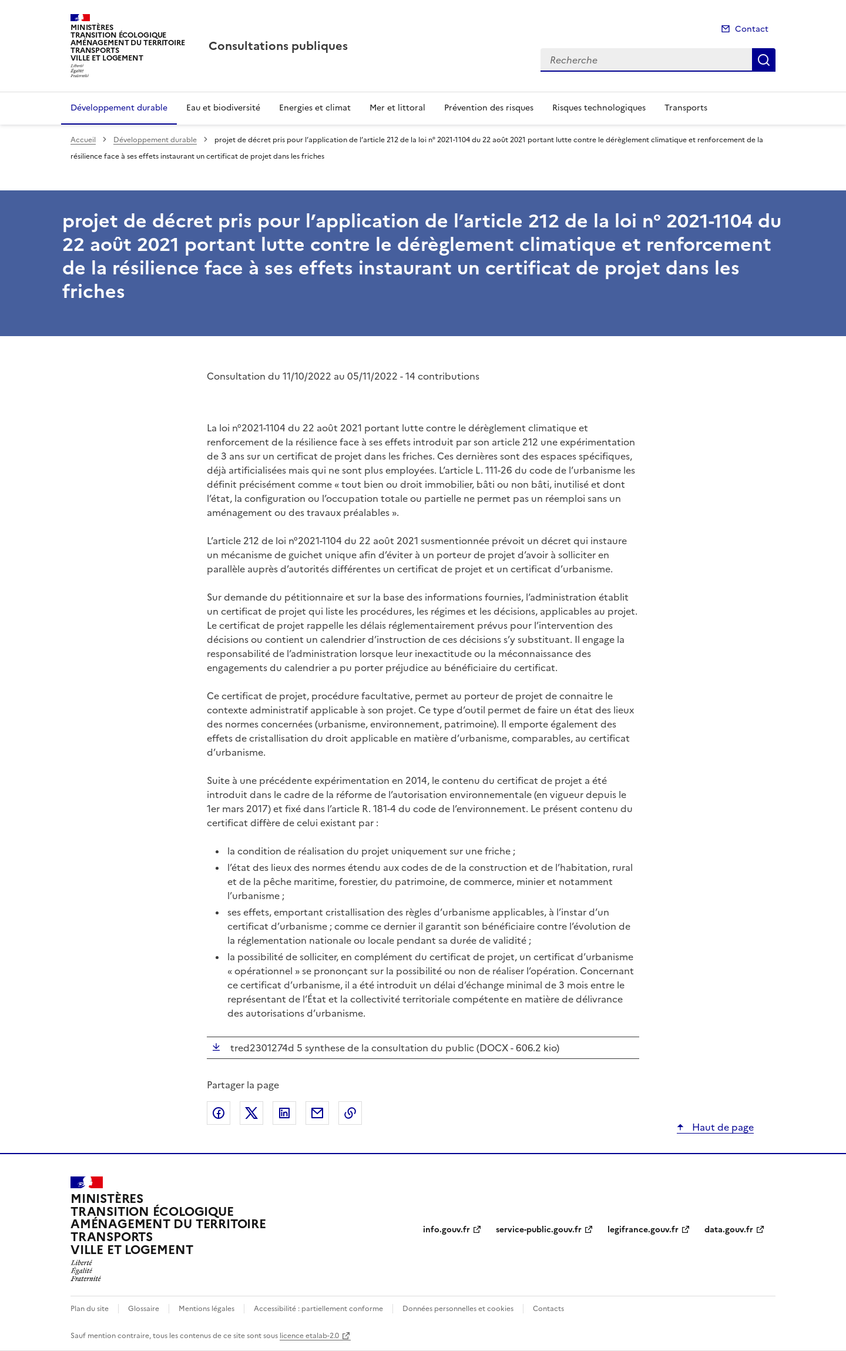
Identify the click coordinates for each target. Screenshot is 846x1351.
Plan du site (89, 1308)
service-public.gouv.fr (539, 1229)
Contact (751, 29)
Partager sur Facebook (218, 1113)
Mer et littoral (397, 108)
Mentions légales (206, 1308)
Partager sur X (251, 1113)
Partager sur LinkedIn (284, 1113)
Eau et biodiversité (223, 108)
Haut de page (722, 1127)
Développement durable (118, 108)
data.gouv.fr (728, 1229)
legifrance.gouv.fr (643, 1229)
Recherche (764, 60)
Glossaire (143, 1308)
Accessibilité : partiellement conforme (318, 1308)
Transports (685, 108)
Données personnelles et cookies (457, 1308)
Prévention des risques (488, 108)
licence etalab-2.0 (309, 1335)
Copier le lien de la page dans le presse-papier (350, 1113)
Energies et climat (315, 108)
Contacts (548, 1308)
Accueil (83, 140)
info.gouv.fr (446, 1229)
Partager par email (317, 1113)
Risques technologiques (599, 108)
